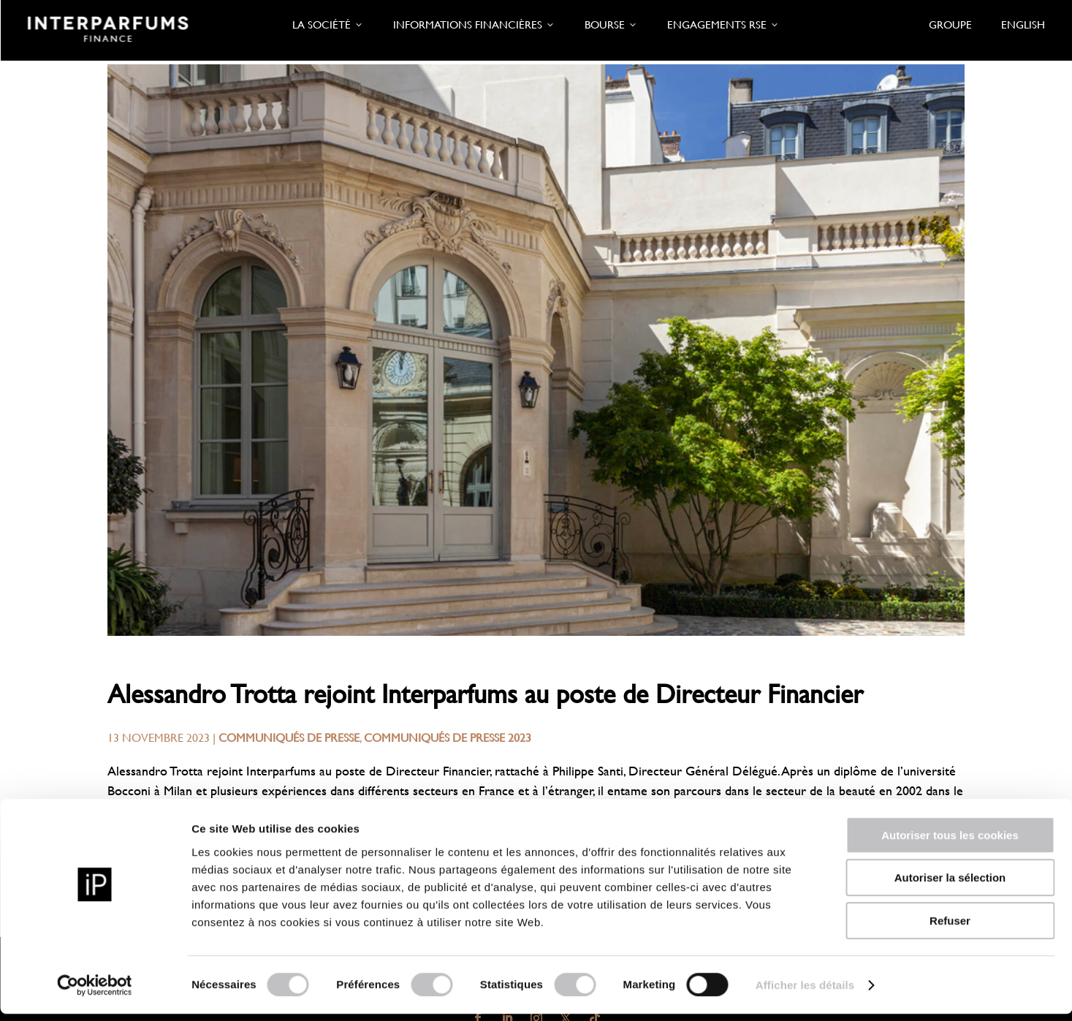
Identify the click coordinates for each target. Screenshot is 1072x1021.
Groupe (950, 24)
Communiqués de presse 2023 (447, 737)
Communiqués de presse (289, 737)
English (1023, 24)
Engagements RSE (723, 24)
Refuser (950, 928)
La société (328, 24)
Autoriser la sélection (950, 885)
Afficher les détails (805, 992)
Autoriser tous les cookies (950, 842)
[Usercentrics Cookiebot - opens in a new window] (95, 992)
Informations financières (474, 24)
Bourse (611, 24)
